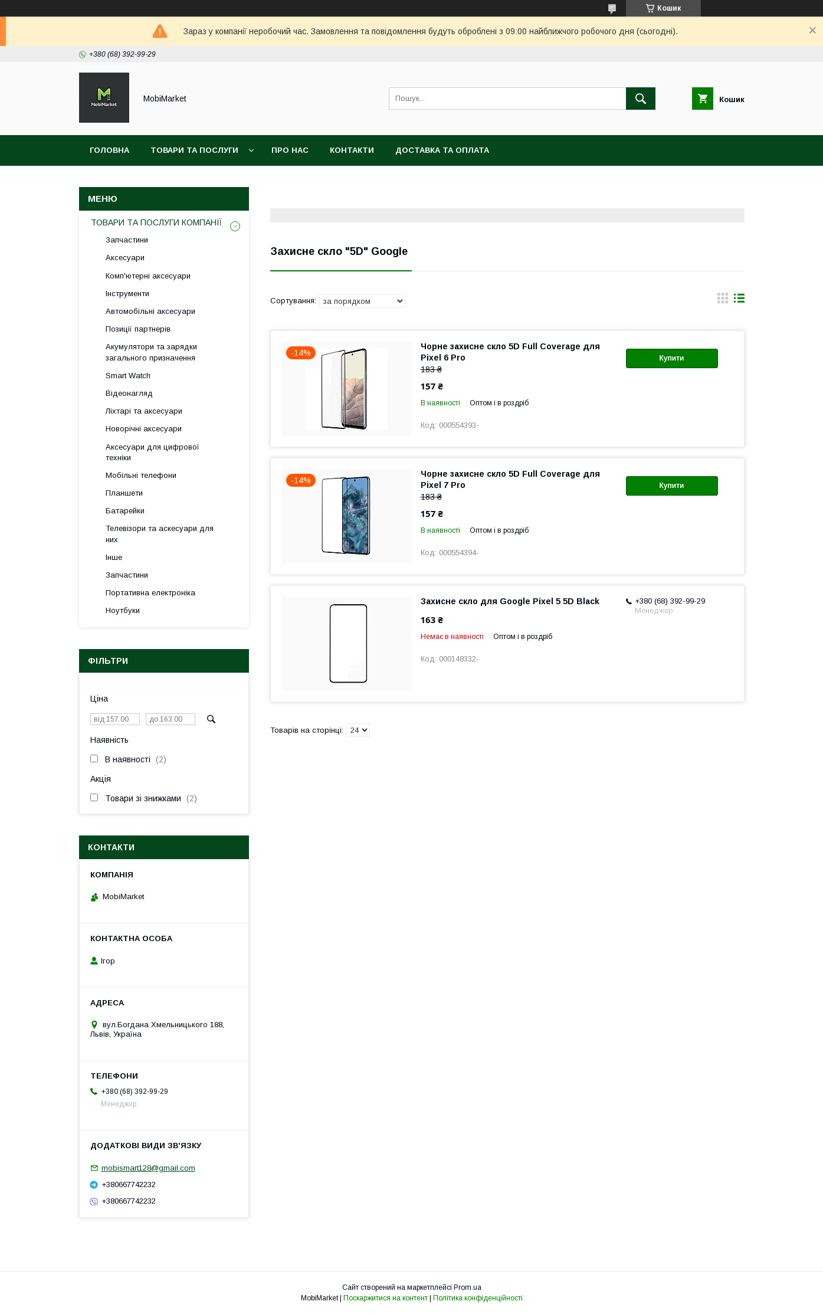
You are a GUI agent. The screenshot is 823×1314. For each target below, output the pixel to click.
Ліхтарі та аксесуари (144, 411)
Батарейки (125, 510)
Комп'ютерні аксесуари (148, 275)
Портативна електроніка (150, 592)
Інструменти (127, 293)
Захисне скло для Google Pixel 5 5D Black (510, 601)
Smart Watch (128, 375)
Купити (672, 358)
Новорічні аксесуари (144, 428)
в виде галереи (722, 301)
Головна (109, 150)
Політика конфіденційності (478, 1298)
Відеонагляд (129, 393)
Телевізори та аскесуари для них (160, 533)
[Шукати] (640, 98)
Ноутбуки (123, 610)
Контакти (352, 150)
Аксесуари (125, 257)
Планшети (124, 493)
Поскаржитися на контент (385, 1298)
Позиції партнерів (138, 329)
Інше (114, 557)
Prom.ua (467, 1287)
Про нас (290, 150)
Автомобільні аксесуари (150, 311)
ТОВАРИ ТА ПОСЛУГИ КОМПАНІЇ (156, 222)
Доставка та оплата (442, 150)
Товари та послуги (194, 150)
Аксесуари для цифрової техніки (152, 452)
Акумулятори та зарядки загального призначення (151, 352)
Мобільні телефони (141, 475)
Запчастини (127, 239)
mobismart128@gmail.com (148, 1168)
